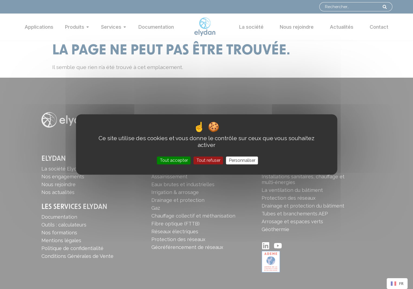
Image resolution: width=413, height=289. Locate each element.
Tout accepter (174, 160)
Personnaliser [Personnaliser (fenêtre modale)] (242, 160)
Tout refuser (208, 160)
